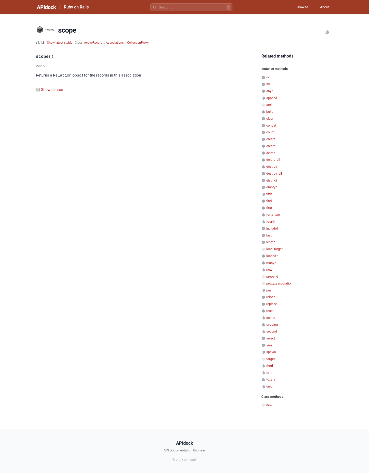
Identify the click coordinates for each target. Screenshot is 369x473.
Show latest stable (60, 42)
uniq (269, 386)
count (270, 132)
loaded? (272, 256)
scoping (272, 324)
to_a (269, 373)
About (324, 7)
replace (271, 304)
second (271, 331)
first (269, 208)
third (269, 366)
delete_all (273, 160)
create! (271, 146)
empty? (271, 187)
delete (270, 153)
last (269, 235)
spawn (271, 352)
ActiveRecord (93, 42)
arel (269, 105)
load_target (274, 249)
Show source (52, 89)
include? (272, 228)
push (269, 290)
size (269, 345)
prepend (272, 276)
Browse (301, 7)
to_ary (270, 379)
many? (271, 263)
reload (270, 297)
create (270, 139)
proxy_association (279, 283)
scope (270, 318)
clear (269, 118)
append (271, 98)
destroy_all (274, 173)
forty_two (273, 214)
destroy (271, 166)
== (268, 84)
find (269, 201)
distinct (271, 180)
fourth (270, 221)
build (269, 111)
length (270, 242)
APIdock (46, 7)
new (269, 269)
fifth (269, 194)
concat (271, 125)
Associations (115, 42)
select (270, 338)
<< (268, 77)
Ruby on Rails (76, 7)
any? (269, 91)
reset (269, 311)
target (270, 359)
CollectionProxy (138, 42)
